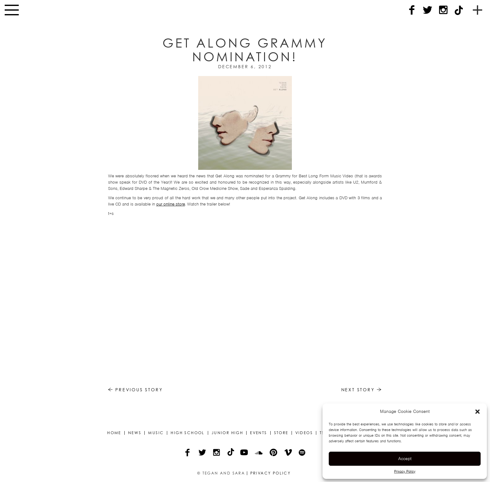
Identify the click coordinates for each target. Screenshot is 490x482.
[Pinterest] (274, 453)
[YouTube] (244, 453)
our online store (170, 204)
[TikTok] (459, 10)
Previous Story (135, 389)
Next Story (361, 389)
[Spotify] (302, 453)
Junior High (227, 433)
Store (281, 433)
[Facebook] (412, 10)
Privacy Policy (404, 471)
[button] (477, 411)
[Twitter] (427, 10)
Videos (304, 433)
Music (156, 433)
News (135, 433)
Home (114, 433)
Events (258, 433)
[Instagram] (443, 10)
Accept (405, 458)
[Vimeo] (288, 453)
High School (187, 433)
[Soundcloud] (259, 453)
